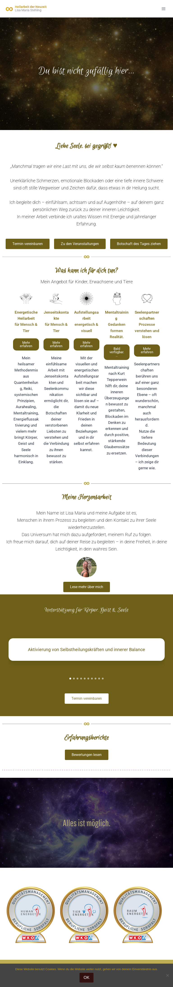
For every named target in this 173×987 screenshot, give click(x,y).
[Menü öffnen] (163, 8)
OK (86, 977)
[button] (117, 352)
